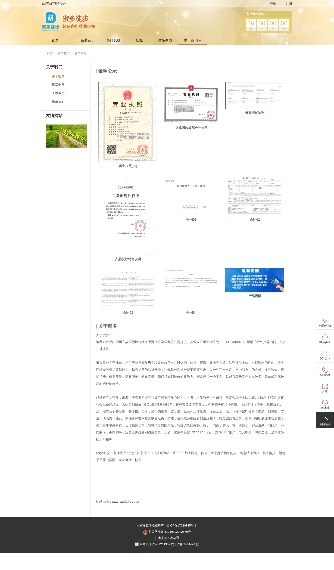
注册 (289, 3)
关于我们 (192, 40)
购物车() (325, 325)
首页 (55, 40)
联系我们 (58, 101)
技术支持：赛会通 (167, 538)
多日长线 (113, 40)
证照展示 (58, 93)
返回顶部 (325, 424)
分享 (325, 391)
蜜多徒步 (75, 18)
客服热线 (325, 375)
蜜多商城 (165, 40)
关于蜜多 (58, 76)
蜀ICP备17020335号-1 (181, 525)
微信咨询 (325, 342)
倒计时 (325, 407)
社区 (139, 40)
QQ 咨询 (325, 358)
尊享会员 (58, 85)
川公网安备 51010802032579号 (167, 532)
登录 (273, 3)
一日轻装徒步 (84, 40)
